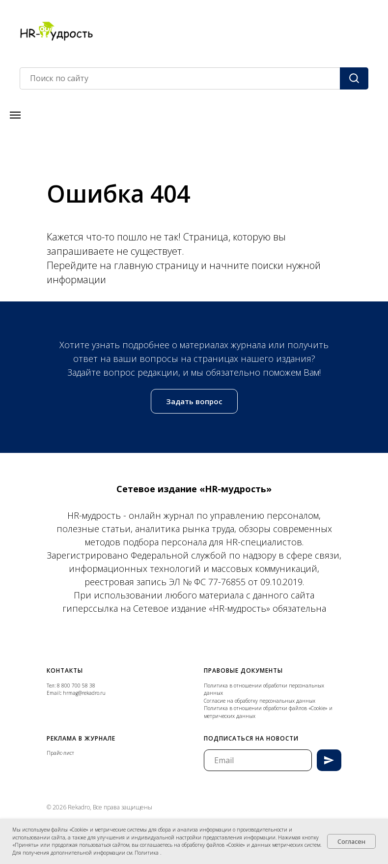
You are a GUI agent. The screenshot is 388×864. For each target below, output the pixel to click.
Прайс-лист (60, 752)
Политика (147, 852)
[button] (194, 401)
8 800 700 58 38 (76, 685)
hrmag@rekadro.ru (84, 692)
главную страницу (157, 265)
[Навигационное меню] (15, 115)
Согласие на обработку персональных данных (259, 700)
